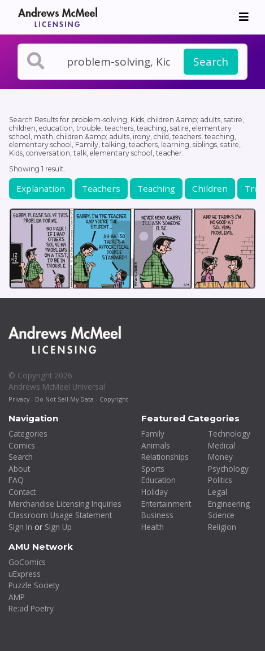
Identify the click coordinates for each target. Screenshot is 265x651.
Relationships (165, 456)
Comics (21, 445)
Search (210, 61)
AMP (16, 597)
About (19, 468)
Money (220, 456)
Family (152, 433)
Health (152, 526)
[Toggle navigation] (244, 16)
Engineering (229, 503)
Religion (222, 526)
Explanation (40, 188)
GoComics (27, 562)
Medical (221, 445)
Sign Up (58, 526)
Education (158, 480)
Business (157, 515)
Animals (155, 445)
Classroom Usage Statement (60, 515)
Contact (22, 491)
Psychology (228, 468)
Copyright (113, 399)
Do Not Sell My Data (64, 399)
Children (210, 188)
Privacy (18, 399)
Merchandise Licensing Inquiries (64, 503)
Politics (220, 480)
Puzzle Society (33, 585)
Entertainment (166, 503)
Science (221, 515)
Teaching (156, 188)
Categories (27, 433)
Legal (217, 491)
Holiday (154, 491)
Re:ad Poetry (31, 608)
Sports (152, 468)
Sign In (20, 526)
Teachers (101, 188)
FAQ (16, 480)
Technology (229, 433)
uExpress (24, 573)
